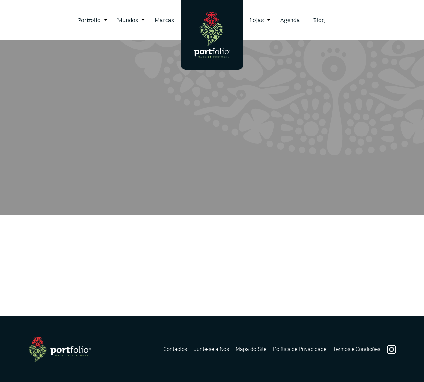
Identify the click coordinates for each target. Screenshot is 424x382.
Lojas (257, 20)
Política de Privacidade (299, 349)
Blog (319, 20)
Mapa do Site (251, 349)
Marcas (164, 20)
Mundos (127, 20)
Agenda (290, 20)
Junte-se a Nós (211, 349)
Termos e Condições (356, 349)
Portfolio (89, 20)
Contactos (175, 349)
